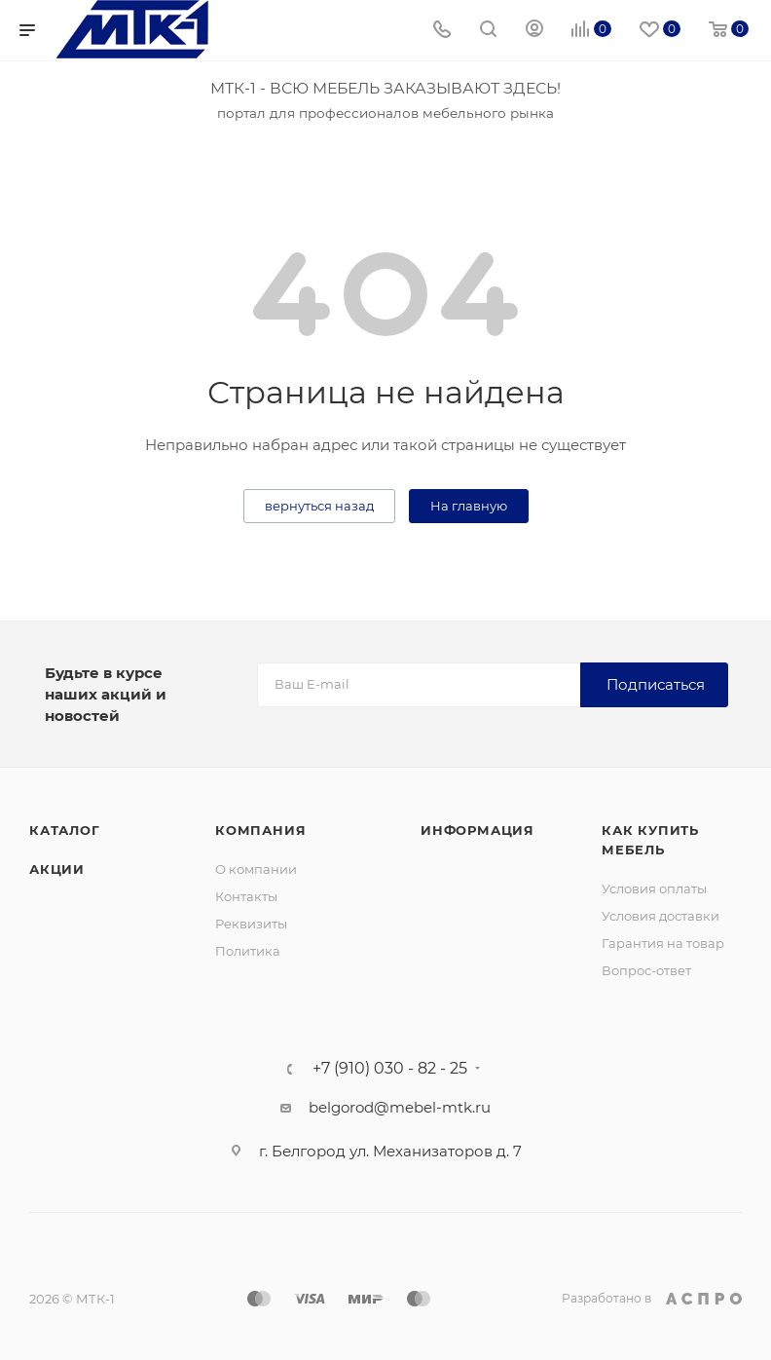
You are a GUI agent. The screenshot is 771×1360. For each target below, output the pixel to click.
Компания (260, 830)
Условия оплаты (654, 888)
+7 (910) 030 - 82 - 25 (389, 1069)
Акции (57, 869)
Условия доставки (660, 916)
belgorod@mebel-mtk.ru (400, 1107)
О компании (256, 869)
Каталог (64, 830)
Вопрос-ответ (646, 970)
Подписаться (655, 684)
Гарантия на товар (663, 943)
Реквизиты (251, 923)
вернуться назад (319, 505)
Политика (247, 951)
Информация (477, 830)
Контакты (246, 896)
